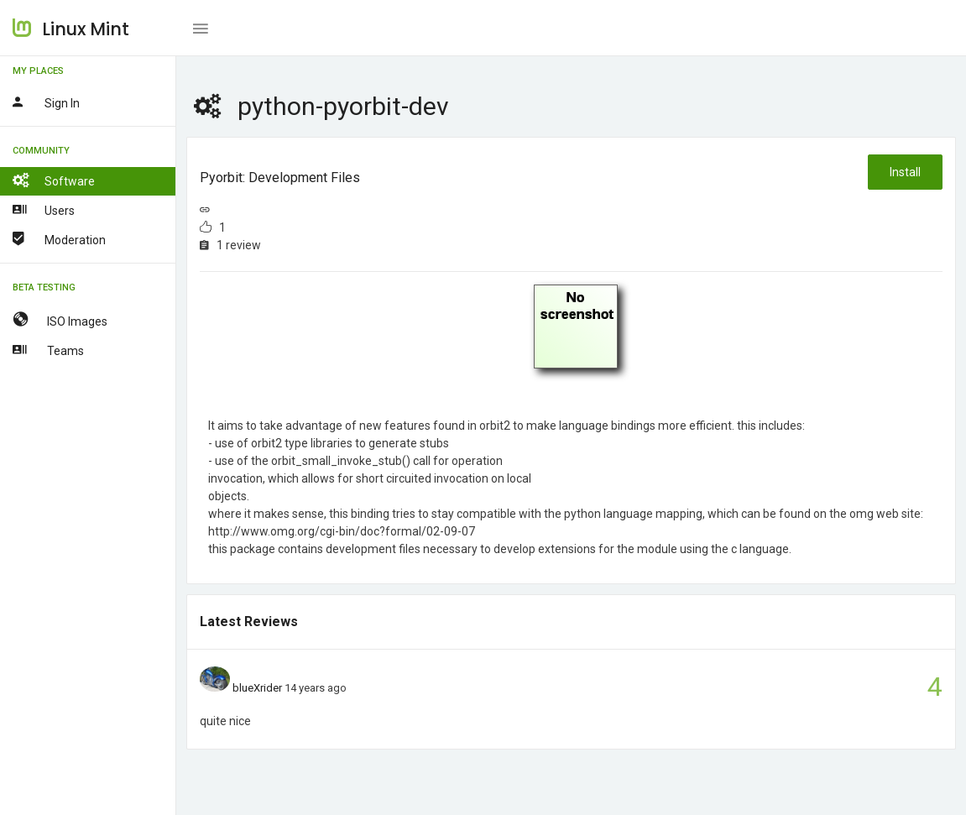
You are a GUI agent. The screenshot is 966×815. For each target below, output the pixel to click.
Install (905, 172)
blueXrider (257, 688)
